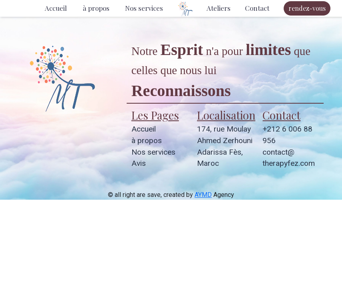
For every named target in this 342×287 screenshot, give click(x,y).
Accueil (56, 8)
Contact (257, 8)
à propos (96, 8)
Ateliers (219, 8)
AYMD (203, 195)
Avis (138, 163)
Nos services (144, 8)
